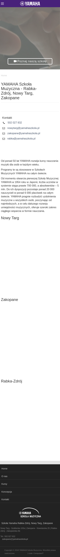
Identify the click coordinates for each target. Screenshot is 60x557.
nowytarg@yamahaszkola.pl (23, 128)
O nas (4, 476)
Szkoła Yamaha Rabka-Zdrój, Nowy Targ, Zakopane (27, 523)
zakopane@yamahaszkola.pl (23, 133)
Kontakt (5, 499)
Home (4, 468)
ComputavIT (38, 553)
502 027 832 (15, 122)
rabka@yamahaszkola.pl (21, 138)
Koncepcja (6, 491)
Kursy (4, 484)
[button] (30, 61)
